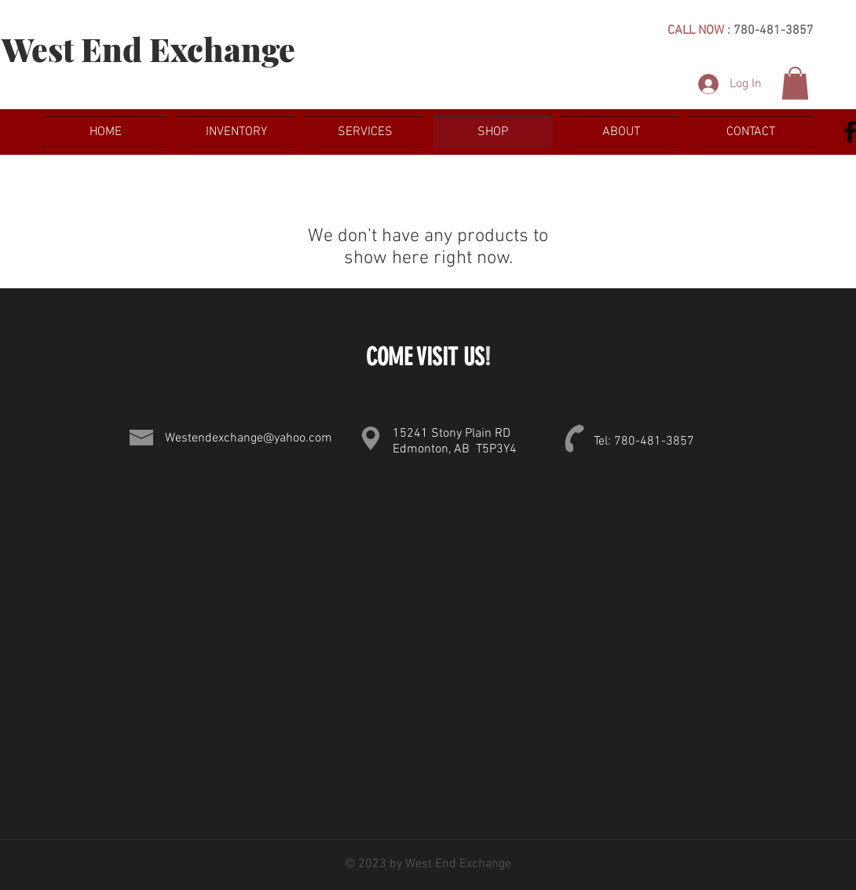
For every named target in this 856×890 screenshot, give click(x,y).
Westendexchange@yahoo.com (248, 438)
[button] (795, 83)
